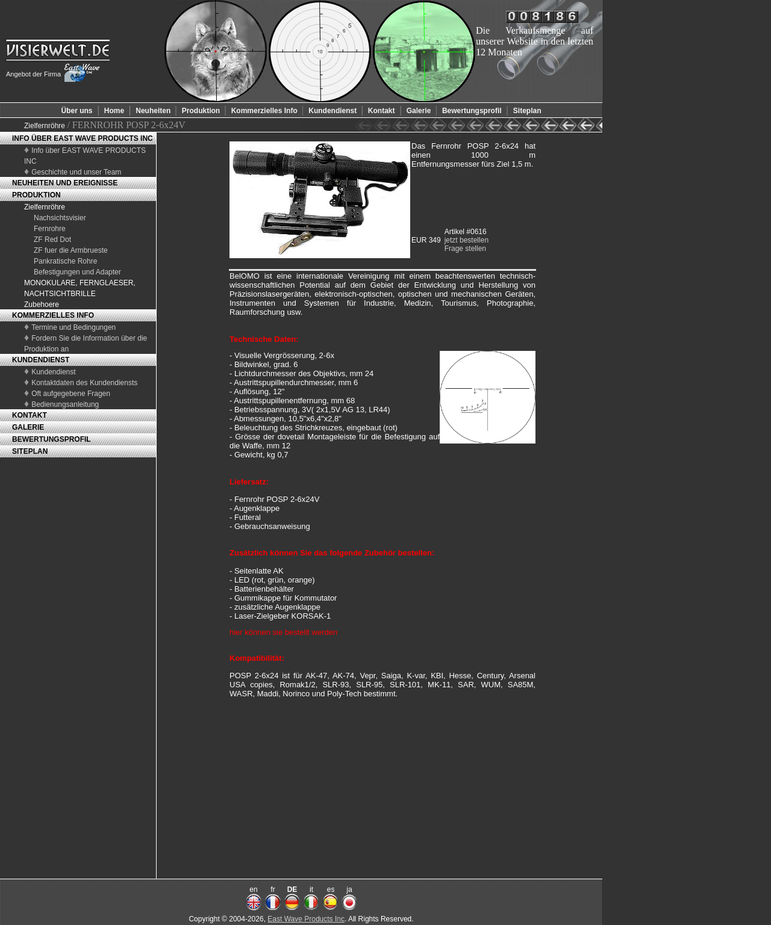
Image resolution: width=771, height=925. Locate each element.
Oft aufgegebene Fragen (70, 393)
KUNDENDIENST (40, 360)
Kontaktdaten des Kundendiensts (84, 383)
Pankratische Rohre (65, 261)
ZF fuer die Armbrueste (71, 250)
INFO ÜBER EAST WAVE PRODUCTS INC (82, 138)
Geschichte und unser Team (76, 172)
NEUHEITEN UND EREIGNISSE (64, 183)
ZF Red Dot (52, 239)
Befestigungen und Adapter (77, 272)
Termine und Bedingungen (73, 327)
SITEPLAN (30, 451)
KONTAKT (29, 415)
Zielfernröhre (45, 126)
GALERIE (28, 427)
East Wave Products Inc (306, 919)
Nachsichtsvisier (60, 218)
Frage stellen (465, 248)
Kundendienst (53, 372)
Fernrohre (50, 228)
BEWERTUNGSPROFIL (51, 439)
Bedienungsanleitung (65, 404)
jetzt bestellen (467, 240)
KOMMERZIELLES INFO (53, 315)
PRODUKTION (36, 195)
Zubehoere (41, 304)
